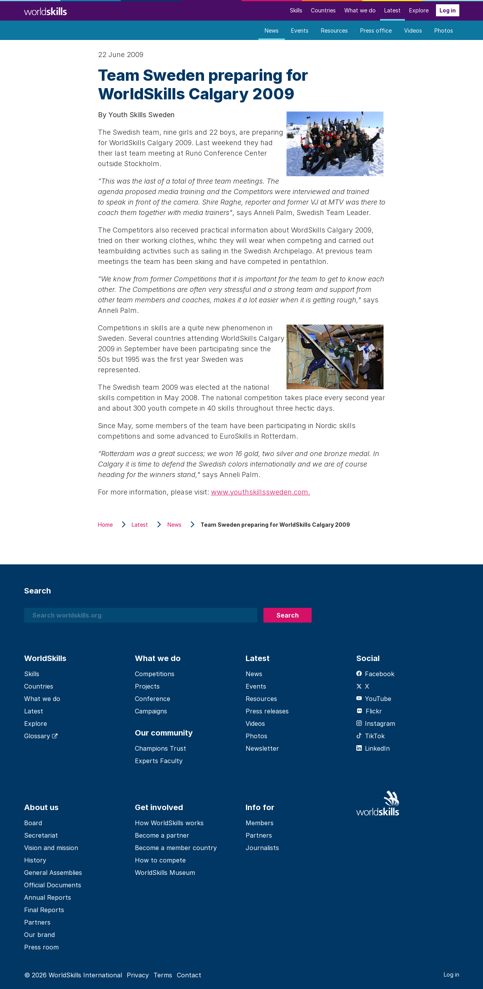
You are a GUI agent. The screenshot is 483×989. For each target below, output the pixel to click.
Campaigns (151, 711)
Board (33, 823)
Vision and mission (51, 848)
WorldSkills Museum (165, 872)
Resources (334, 30)
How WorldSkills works (169, 823)
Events (300, 30)
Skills (296, 10)
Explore (419, 10)
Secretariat (41, 835)
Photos (443, 30)
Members (260, 823)
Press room (41, 947)
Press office (376, 30)
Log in (447, 10)
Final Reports (44, 910)
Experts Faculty (159, 761)
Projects (147, 686)
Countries (323, 10)
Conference (152, 699)
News (272, 30)
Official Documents (52, 885)
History (35, 860)
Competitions (154, 674)
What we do (360, 10)
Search (287, 615)
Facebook (375, 674)
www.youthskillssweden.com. (260, 492)
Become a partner (162, 835)
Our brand (39, 935)
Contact (189, 975)
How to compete (160, 860)
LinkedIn (373, 748)
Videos (413, 30)
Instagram (375, 723)
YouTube (373, 699)
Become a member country (176, 848)
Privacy (138, 975)
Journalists (262, 848)
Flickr (369, 711)
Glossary (41, 736)
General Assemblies (53, 872)
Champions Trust (160, 748)
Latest (392, 10)
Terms (162, 975)
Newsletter (262, 748)
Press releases (267, 711)
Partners (37, 922)
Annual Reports (47, 897)
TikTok (370, 736)
